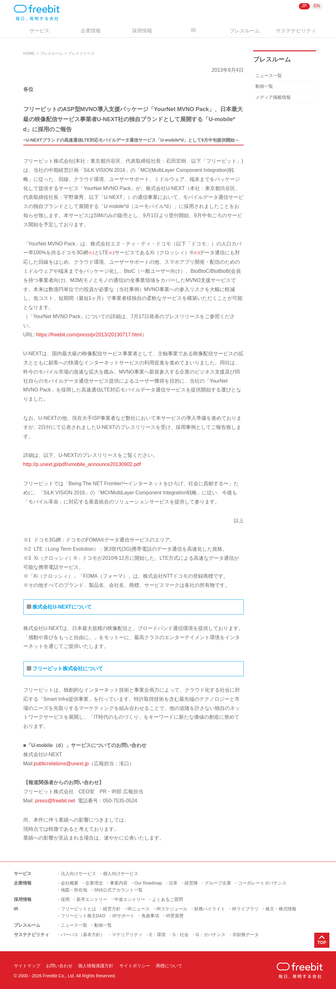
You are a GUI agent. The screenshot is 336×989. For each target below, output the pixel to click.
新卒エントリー (92, 899)
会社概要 (69, 883)
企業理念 (94, 883)
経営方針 (112, 909)
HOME (29, 53)
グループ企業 (218, 883)
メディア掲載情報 (273, 97)
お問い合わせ (59, 965)
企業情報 (91, 30)
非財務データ (245, 934)
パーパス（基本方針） (83, 934)
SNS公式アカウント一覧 (118, 890)
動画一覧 (264, 86)
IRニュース (139, 909)
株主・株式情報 (280, 909)
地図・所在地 (74, 890)
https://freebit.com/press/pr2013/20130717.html (88, 334)
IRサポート (123, 915)
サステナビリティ (296, 30)
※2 (111, 252)
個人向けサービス (120, 873)
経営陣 (191, 883)
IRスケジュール (172, 909)
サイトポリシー (134, 965)
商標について (169, 965)
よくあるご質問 (167, 899)
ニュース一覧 (268, 75)
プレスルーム (245, 30)
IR (193, 30)
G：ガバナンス (210, 934)
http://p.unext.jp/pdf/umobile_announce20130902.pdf (82, 464)
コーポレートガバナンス (262, 883)
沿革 (173, 883)
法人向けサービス (78, 873)
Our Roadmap (148, 883)
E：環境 (158, 934)
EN (317, 5)
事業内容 (119, 883)
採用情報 (142, 30)
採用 (65, 899)
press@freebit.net (55, 800)
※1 (91, 252)
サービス (39, 30)
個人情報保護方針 (95, 965)
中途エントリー (129, 899)
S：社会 (181, 934)
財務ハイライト (209, 909)
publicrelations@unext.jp (61, 763)
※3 (196, 252)
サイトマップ (27, 965)
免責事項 (150, 915)
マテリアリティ (127, 934)
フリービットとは (78, 909)
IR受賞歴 (175, 915)
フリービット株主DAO (83, 915)
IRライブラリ (245, 909)
